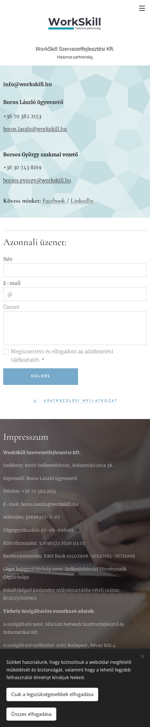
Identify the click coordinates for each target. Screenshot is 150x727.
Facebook (54, 201)
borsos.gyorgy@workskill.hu (37, 180)
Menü (142, 8)
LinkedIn (82, 201)
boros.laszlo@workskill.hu (35, 129)
